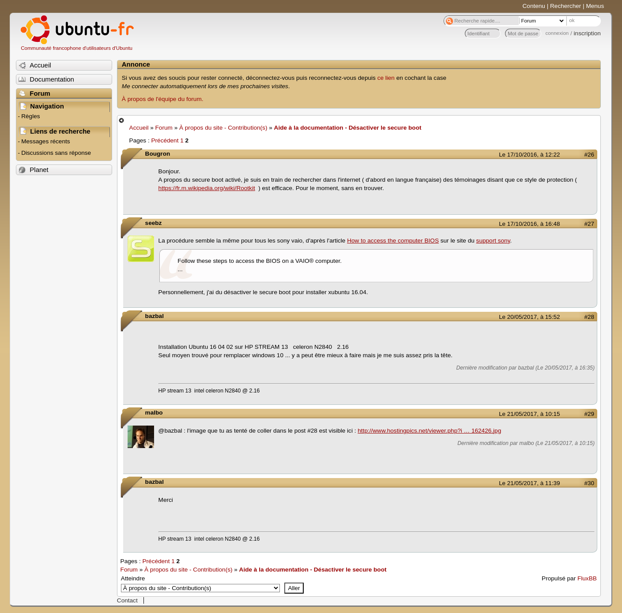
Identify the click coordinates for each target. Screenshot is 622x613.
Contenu (534, 6)
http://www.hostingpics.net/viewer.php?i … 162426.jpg (429, 430)
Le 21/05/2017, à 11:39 (529, 483)
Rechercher (565, 6)
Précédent (164, 140)
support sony (493, 240)
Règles (30, 116)
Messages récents (45, 141)
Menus (595, 6)
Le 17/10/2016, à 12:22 (529, 154)
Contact (127, 600)
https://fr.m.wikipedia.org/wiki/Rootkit (206, 188)
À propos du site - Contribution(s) (223, 127)
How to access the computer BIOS (393, 240)
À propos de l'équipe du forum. (163, 99)
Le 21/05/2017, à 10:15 (529, 414)
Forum (164, 127)
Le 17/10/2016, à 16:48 (529, 224)
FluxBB (587, 578)
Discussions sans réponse (56, 153)
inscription (587, 33)
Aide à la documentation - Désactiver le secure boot (348, 127)
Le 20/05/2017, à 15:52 (529, 317)
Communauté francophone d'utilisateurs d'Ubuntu (76, 48)
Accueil (139, 127)
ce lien (386, 78)
